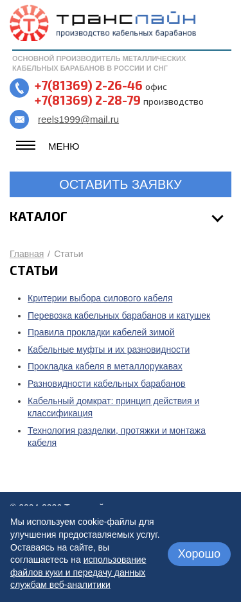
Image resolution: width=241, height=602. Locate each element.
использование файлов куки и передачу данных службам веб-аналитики (78, 572)
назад (47, 476)
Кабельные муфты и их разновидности (109, 349)
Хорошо (199, 553)
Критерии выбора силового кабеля (100, 298)
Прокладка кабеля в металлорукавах (105, 366)
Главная (27, 254)
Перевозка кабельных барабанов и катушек (119, 315)
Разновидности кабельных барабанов (107, 383)
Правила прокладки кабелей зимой (101, 332)
